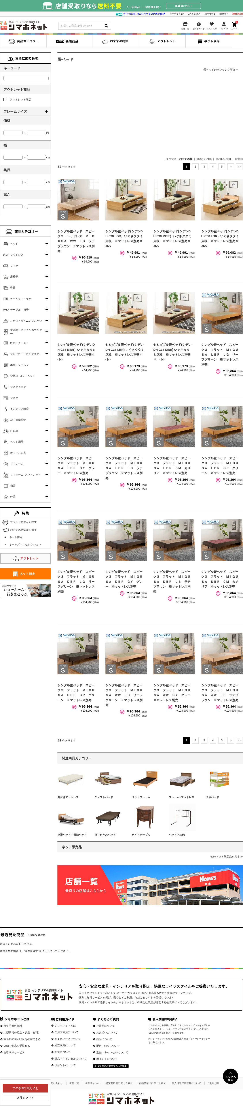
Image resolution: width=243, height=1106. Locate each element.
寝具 (12, 287)
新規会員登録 (237, 14)
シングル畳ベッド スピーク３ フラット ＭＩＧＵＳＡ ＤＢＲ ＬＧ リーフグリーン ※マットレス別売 (76, 581)
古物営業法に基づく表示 (152, 1083)
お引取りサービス (14, 1052)
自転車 (14, 430)
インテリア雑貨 (19, 408)
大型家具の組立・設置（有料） (22, 1032)
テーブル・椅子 (19, 309)
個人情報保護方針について (186, 1083)
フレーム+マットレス (181, 797)
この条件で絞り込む (25, 1088)
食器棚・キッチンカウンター (26, 331)
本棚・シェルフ (19, 365)
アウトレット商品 (17, 99)
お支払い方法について (68, 1038)
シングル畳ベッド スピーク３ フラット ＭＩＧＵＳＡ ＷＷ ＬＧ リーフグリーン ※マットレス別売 (123, 695)
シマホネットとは (177, 14)
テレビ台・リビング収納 (24, 353)
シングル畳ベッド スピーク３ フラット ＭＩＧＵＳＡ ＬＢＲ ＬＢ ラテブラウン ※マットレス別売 (123, 468)
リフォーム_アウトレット (25, 474)
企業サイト (223, 14)
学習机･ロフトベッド (22, 375)
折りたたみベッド (105, 834)
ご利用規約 (213, 1083)
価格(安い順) (204, 158)
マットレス (16, 254)
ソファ (14, 265)
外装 (12, 496)
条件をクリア (25, 1097)
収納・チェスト (19, 343)
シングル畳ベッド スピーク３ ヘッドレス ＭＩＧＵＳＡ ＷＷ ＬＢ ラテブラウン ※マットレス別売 (76, 241)
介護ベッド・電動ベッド (72, 834)
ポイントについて (65, 1065)
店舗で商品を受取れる (17, 1045)
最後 (239, 166)
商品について (104, 1039)
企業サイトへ (92, 1083)
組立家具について (65, 1045)
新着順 (239, 158)
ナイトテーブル (141, 834)
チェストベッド (104, 797)
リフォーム (16, 463)
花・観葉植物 (18, 419)
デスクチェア (18, 386)
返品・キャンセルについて (70, 1058)
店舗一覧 (74, 1083)
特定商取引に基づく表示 (119, 1083)
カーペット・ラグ (20, 298)
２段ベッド (212, 797)
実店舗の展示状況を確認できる (22, 1039)
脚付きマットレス (68, 797)
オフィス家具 (18, 452)
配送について (62, 1052)
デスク (14, 398)
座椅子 (14, 276)
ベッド (14, 243)
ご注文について (105, 1025)
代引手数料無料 (13, 1025)
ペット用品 (16, 441)
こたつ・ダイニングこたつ (26, 320)
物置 (12, 485)
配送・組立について (108, 1045)
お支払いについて (107, 1032)
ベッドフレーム (141, 797)
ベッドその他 (177, 834)
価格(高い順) (223, 158)
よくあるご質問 (194, 14)
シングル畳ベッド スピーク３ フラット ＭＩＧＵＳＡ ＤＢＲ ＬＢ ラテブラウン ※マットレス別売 (171, 581)
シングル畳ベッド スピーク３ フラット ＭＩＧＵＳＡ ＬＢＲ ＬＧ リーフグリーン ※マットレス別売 (219, 354)
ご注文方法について (66, 1032)
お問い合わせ (210, 14)
